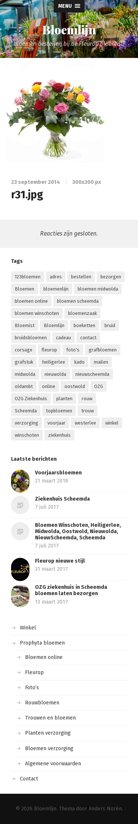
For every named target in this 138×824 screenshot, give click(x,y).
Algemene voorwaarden (53, 764)
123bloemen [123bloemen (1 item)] (27, 276)
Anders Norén (105, 809)
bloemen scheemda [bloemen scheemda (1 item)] (78, 301)
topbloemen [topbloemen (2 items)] (59, 410)
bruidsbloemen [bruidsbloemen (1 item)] (31, 337)
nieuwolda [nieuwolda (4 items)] (55, 374)
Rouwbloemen (42, 703)
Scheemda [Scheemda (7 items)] (26, 410)
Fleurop (34, 672)
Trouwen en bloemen (50, 718)
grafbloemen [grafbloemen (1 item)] (103, 350)
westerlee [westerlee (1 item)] (85, 423)
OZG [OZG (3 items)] (98, 386)
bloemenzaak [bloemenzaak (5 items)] (82, 313)
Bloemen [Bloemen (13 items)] (24, 289)
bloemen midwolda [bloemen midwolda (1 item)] (98, 289)
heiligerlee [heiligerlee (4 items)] (53, 362)
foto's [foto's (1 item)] (72, 350)
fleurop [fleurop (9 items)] (49, 350)
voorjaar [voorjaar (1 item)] (56, 423)
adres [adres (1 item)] (56, 276)
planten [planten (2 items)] (64, 398)
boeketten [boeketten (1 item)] (84, 325)
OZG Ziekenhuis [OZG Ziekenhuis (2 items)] (31, 398)
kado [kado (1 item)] (79, 362)
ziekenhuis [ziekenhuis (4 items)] (59, 435)
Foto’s (32, 687)
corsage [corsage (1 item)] (23, 350)
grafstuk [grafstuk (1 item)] (24, 362)
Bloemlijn (69, 29)
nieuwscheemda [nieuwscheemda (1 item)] (92, 374)
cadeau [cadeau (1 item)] (63, 337)
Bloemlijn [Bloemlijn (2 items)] (54, 325)
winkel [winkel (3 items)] (111, 423)
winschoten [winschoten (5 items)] (27, 435)
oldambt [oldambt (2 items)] (24, 386)
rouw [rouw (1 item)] (87, 398)
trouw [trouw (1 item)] (87, 410)
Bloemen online (44, 657)
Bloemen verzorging (49, 748)
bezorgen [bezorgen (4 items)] (110, 276)
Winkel (28, 628)
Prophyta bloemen (42, 643)
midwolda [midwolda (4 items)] (25, 374)
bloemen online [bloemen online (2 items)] (31, 301)
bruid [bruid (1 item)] (110, 325)
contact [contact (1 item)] (88, 337)
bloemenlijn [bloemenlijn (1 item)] (55, 289)
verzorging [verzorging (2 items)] (26, 423)
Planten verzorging (48, 733)
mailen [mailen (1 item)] (101, 362)
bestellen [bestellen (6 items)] (81, 276)
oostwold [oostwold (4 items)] (74, 386)
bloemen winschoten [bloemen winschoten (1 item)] (37, 313)
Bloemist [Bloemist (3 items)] (25, 325)
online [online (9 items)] (48, 386)
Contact (29, 779)
